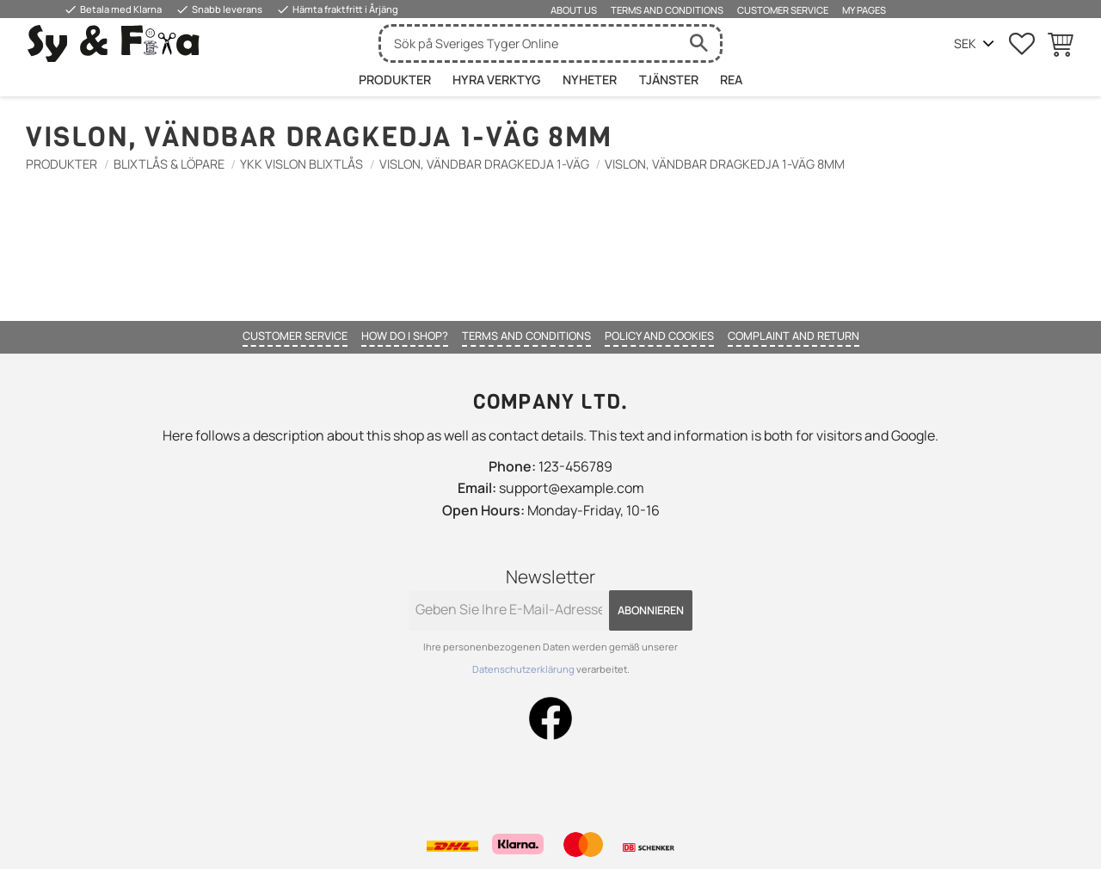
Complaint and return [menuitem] (793, 335)
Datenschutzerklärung (524, 669)
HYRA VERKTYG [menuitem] (496, 79)
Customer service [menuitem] (782, 9)
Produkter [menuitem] (395, 79)
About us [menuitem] (573, 9)
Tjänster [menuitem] (668, 79)
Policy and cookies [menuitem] (659, 335)
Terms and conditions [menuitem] (667, 9)
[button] (1022, 44)
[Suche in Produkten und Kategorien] (529, 43)
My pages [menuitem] (864, 9)
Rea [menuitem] (731, 79)
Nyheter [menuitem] (590, 79)
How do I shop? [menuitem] (404, 335)
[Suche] (698, 43)
